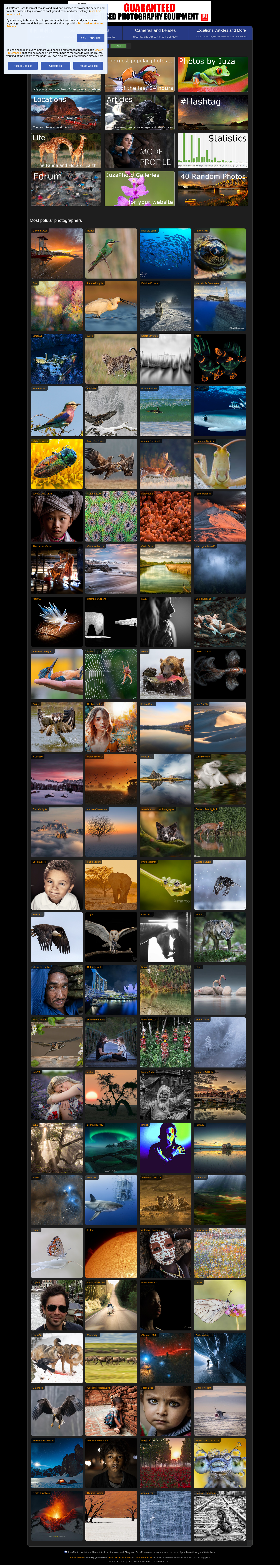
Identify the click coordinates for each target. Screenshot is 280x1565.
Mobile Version (77, 1557)
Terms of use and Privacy (120, 1557)
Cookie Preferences (142, 1557)
